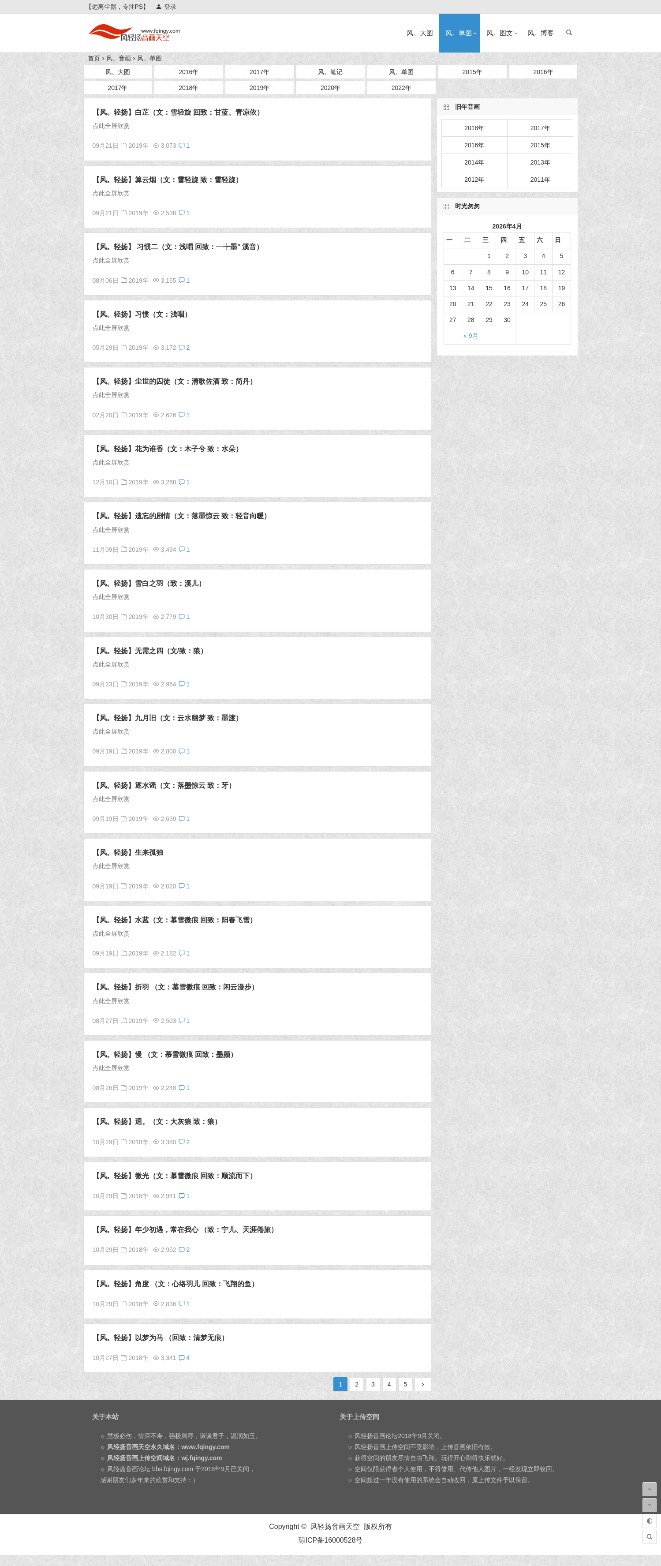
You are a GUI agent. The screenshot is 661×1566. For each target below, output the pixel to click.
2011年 (540, 179)
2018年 (188, 87)
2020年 (330, 87)
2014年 (474, 162)
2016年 (188, 71)
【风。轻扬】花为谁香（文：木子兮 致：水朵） (168, 449)
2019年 (259, 87)
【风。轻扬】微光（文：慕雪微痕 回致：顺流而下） (175, 1176)
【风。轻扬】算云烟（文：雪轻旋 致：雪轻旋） (168, 180)
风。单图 (458, 33)
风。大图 (420, 33)
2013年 (540, 162)
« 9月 (470, 335)
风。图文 (499, 33)
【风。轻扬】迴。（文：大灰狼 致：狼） (157, 1121)
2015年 (472, 71)
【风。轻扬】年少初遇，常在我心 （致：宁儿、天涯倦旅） (185, 1229)
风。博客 (540, 33)
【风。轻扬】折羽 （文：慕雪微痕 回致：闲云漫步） (176, 987)
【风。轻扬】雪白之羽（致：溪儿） (149, 583)
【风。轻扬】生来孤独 (128, 852)
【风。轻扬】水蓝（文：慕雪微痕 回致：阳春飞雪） (175, 920)
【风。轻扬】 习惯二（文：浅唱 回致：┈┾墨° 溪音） (178, 247)
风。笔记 (330, 71)
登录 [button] (166, 6)
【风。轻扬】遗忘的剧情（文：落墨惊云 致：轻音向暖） (182, 516)
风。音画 (118, 58)
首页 (94, 58)
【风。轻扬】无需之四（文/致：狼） (150, 651)
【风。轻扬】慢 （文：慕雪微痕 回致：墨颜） (165, 1054)
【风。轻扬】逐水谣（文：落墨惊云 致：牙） (164, 785)
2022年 (401, 87)
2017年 (259, 71)
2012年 (474, 179)
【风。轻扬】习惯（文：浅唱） (142, 314)
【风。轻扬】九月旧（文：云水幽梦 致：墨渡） (168, 718)
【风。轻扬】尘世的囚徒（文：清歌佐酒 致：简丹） (175, 381)
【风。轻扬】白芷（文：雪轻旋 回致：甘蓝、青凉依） (178, 112)
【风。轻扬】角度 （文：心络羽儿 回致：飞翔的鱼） (176, 1284)
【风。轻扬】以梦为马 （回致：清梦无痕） (160, 1337)
